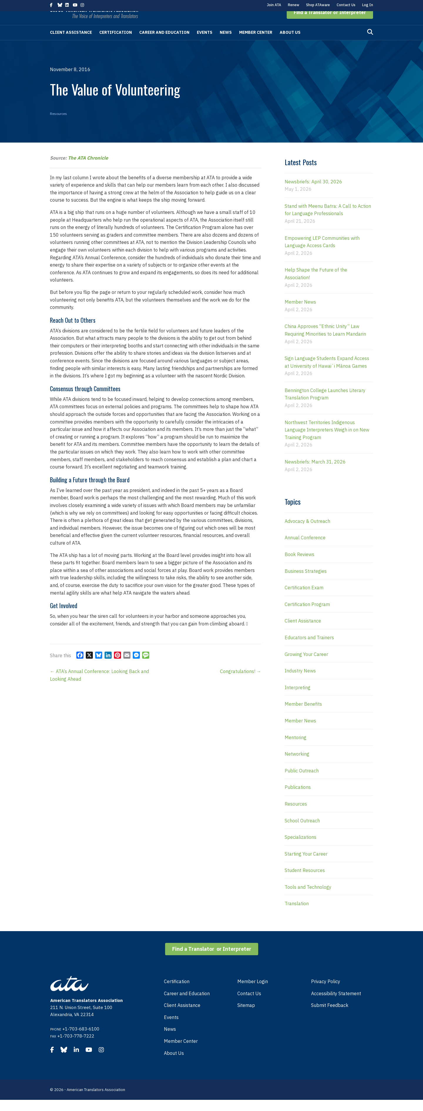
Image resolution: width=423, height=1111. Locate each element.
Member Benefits (303, 715)
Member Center (255, 43)
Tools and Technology (308, 898)
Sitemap (246, 1016)
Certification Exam (304, 599)
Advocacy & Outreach (307, 532)
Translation (297, 915)
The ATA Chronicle (88, 169)
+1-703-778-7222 (75, 1047)
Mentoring (295, 749)
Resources (58, 125)
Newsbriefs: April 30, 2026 (313, 193)
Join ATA (274, 5)
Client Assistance (71, 43)
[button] (330, 23)
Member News (300, 313)
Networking (297, 765)
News (226, 43)
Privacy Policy (325, 992)
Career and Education (164, 43)
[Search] (370, 43)
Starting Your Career (306, 865)
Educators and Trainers (309, 649)
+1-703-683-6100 (80, 1040)
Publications (298, 798)
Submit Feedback (329, 1016)
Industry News (300, 682)
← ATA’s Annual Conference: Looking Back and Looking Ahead (99, 686)
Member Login (252, 992)
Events (204, 43)
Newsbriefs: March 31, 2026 (315, 473)
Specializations (300, 848)
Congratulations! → (240, 682)
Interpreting (297, 699)
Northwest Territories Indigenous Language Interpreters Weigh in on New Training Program (327, 441)
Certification (115, 43)
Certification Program (307, 615)
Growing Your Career (306, 665)
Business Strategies (306, 582)
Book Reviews (299, 565)
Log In (367, 5)
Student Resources (305, 881)
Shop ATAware (318, 5)
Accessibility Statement (336, 1005)
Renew (293, 5)
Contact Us (346, 5)
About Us (290, 43)
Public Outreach (302, 782)
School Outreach (302, 832)
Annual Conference (305, 549)
